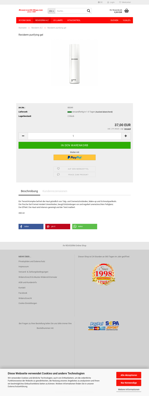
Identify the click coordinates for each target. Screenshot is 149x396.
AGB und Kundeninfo (28, 282)
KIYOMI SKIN (25, 20)
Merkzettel (125, 2)
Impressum (24, 266)
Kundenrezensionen (55, 191)
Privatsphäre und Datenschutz (32, 261)
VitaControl (73, 20)
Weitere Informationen (129, 389)
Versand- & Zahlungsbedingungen (33, 272)
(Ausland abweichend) (104, 112)
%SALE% (127, 20)
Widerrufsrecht (25, 298)
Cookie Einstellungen (28, 303)
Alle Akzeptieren (129, 375)
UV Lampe (58, 20)
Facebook (23, 293)
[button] (100, 2)
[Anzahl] (74, 136)
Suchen (114, 20)
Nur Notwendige (129, 383)
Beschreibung (29, 191)
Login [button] (111, 2)
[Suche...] (51, 11)
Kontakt (22, 288)
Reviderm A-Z (42, 20)
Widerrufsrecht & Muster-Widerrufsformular (38, 277)
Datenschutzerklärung (17, 386)
